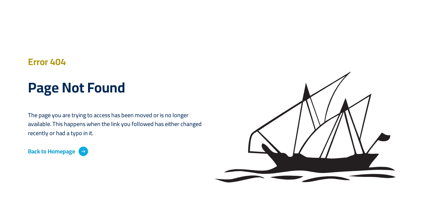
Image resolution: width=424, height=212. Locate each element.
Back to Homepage (51, 151)
